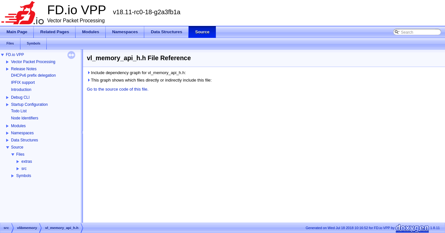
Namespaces (22, 133)
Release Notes (24, 69)
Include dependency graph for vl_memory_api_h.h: (136, 72)
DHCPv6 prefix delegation (33, 75)
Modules (18, 126)
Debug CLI (20, 97)
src (24, 168)
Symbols (23, 175)
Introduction (21, 89)
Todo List (19, 111)
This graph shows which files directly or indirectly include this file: (149, 80)
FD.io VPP (15, 54)
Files (20, 154)
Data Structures (24, 140)
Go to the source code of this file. (117, 89)
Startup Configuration (29, 104)
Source (17, 147)
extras (26, 161)
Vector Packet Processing (33, 62)
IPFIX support (23, 82)
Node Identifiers (24, 118)
